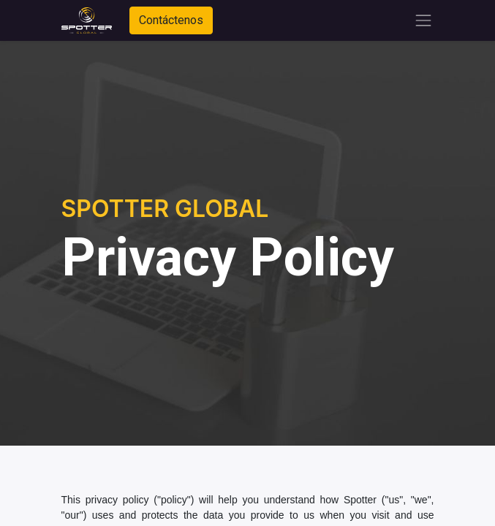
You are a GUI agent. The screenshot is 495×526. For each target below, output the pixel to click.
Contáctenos (171, 20)
